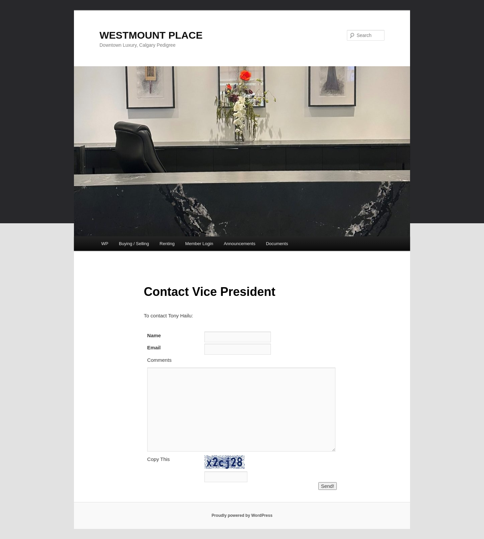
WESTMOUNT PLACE (151, 35)
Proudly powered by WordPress (241, 515)
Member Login (199, 243)
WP (104, 243)
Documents (277, 243)
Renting (167, 243)
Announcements (239, 243)
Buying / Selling (134, 243)
